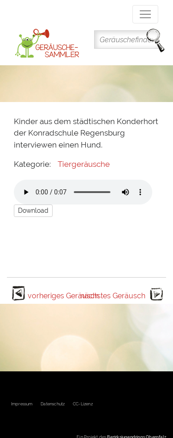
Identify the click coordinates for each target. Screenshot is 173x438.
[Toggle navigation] (145, 14)
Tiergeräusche (84, 164)
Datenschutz (53, 404)
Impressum (22, 404)
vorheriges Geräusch (63, 295)
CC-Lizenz (83, 404)
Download (33, 210)
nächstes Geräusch (112, 295)
